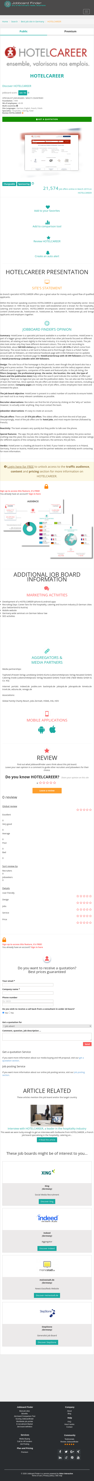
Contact (69, 1427)
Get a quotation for (12, 1031)
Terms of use (37, 1476)
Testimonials (69, 1439)
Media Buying (24, 1439)
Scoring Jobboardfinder (25, 1419)
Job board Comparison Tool (24, 1416)
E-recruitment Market (24, 1424)
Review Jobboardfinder (69, 1443)
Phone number (9, 1006)
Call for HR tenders (24, 1441)
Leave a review (47, 799)
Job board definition (24, 1427)
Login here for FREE (20, 476)
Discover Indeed (47, 1248)
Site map (58, 1476)
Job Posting (24, 1444)
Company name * (11, 998)
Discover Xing (47, 1201)
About (69, 1411)
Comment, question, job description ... (21, 1039)
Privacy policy (48, 1476)
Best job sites (24, 1411)
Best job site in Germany (32, 21)
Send (87, 1053)
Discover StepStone (47, 1342)
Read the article (47, 1148)
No (11, 1022)
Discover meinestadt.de (47, 1295)
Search (14, 21)
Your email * (8, 990)
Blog (69, 1414)
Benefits (24, 1414)
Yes (5, 1022)
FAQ (69, 1422)
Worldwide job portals (24, 1421)
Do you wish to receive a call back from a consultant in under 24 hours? (38, 1018)
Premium (24, 1452)
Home (5, 21)
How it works (69, 1424)
